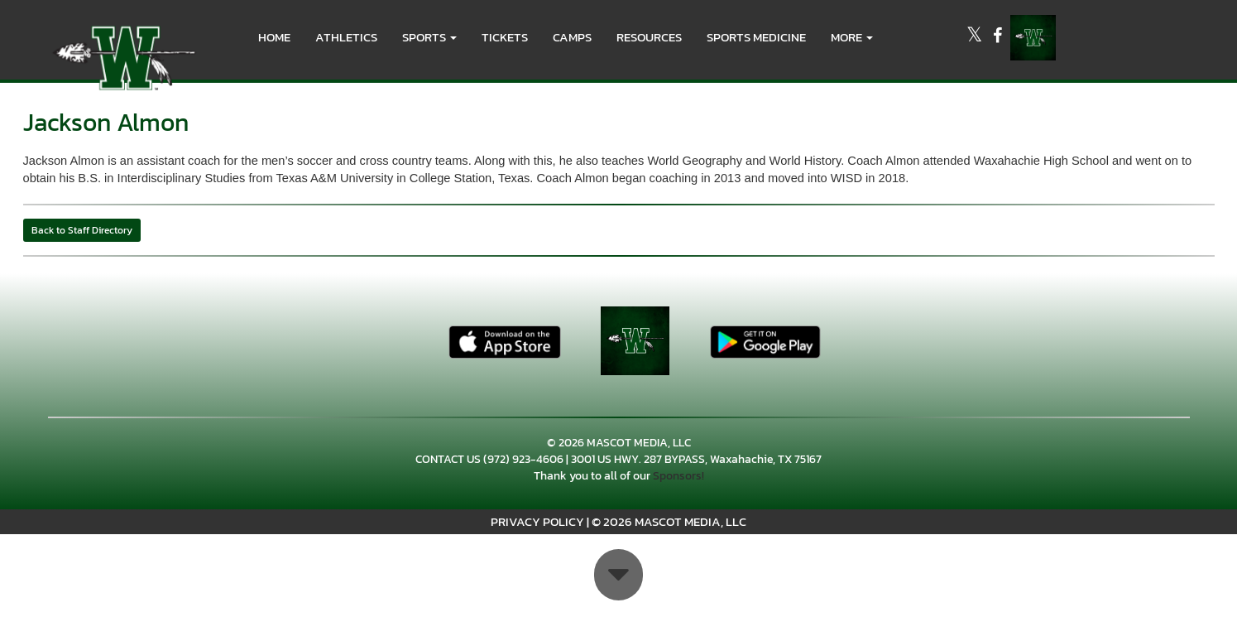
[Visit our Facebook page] (997, 37)
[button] (429, 37)
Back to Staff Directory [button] (81, 230)
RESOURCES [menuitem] (649, 36)
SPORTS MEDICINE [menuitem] (756, 36)
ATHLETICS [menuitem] (346, 36)
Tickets (505, 36)
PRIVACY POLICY (537, 521)
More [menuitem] (852, 36)
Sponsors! (678, 475)
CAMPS (572, 36)
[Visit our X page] (975, 37)
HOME (274, 36)
